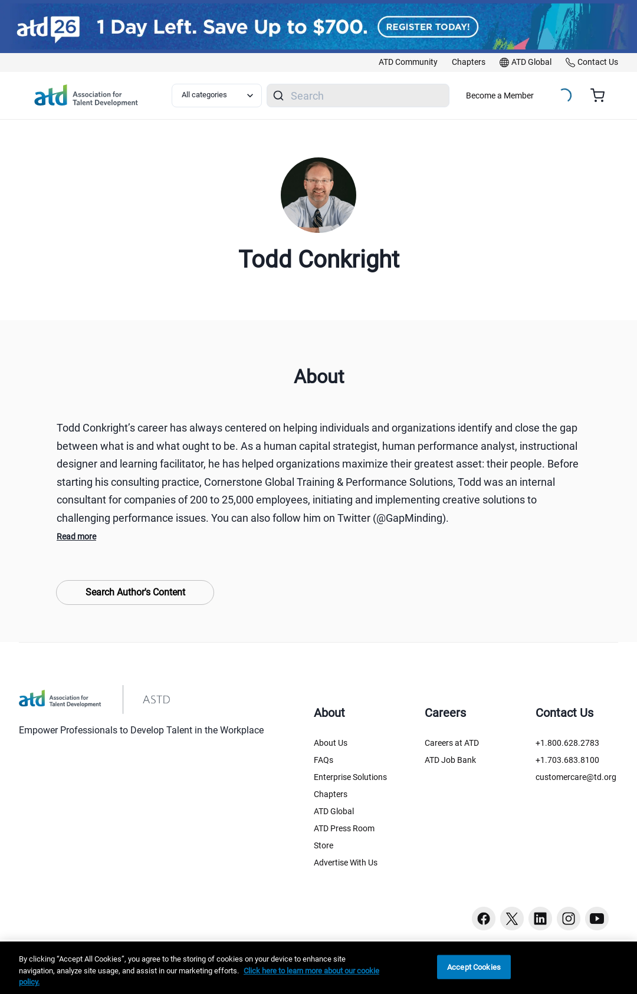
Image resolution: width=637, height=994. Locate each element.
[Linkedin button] (540, 918)
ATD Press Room (344, 828)
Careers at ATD (452, 743)
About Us (330, 743)
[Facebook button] (483, 918)
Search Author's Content (135, 592)
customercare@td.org (576, 777)
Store (323, 845)
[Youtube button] (597, 918)
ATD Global (334, 811)
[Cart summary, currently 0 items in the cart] (602, 95)
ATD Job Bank (450, 760)
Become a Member (500, 95)
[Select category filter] (217, 95)
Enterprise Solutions (350, 777)
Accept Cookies (474, 966)
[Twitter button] (512, 918)
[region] (318, 968)
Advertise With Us (345, 862)
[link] (408, 62)
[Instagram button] (568, 918)
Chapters (330, 794)
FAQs (323, 760)
